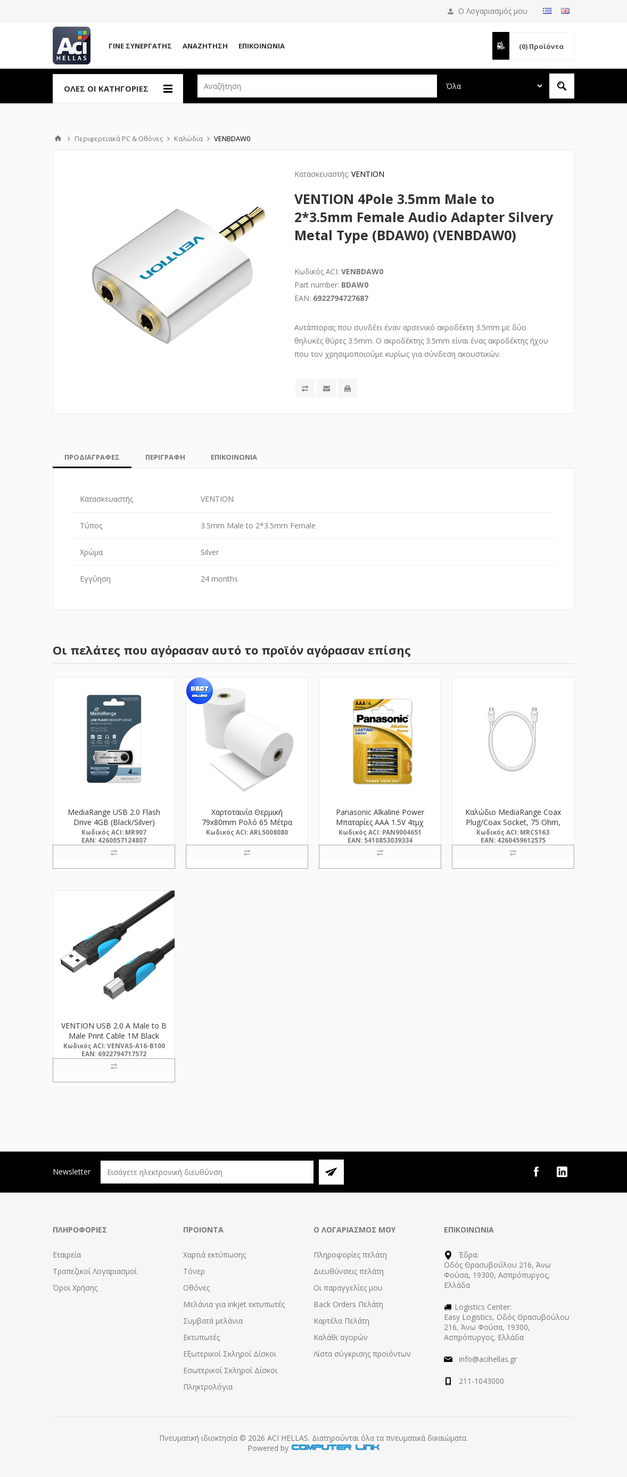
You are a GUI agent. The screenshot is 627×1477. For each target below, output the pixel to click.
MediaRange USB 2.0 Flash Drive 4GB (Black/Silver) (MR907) (114, 822)
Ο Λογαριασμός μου (492, 11)
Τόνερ (194, 1271)
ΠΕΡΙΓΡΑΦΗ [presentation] (165, 457)
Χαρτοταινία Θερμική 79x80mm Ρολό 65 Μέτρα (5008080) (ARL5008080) (247, 822)
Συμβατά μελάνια (213, 1321)
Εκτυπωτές (201, 1337)
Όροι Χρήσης (75, 1288)
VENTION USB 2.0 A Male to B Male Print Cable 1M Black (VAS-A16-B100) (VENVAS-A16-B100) (114, 1041)
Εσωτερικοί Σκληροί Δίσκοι (230, 1370)
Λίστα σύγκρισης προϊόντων (362, 1354)
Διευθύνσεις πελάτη (349, 1271)
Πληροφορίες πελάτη (350, 1255)
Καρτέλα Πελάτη (341, 1321)
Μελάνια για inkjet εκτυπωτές (234, 1304)
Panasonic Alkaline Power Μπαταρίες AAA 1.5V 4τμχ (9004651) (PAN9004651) (380, 822)
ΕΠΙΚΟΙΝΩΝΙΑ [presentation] (234, 457)
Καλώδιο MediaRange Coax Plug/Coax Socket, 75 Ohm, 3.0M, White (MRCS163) (513, 822)
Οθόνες (196, 1288)
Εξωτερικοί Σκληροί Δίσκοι (229, 1354)
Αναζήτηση (205, 46)
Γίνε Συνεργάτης (140, 46)
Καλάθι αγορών (341, 1337)
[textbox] (317, 86)
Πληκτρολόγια (208, 1387)
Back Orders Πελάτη (348, 1304)
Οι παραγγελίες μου (348, 1288)
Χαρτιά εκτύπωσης (214, 1255)
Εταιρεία (67, 1255)
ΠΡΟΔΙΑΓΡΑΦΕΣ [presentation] (92, 457)
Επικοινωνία (261, 46)
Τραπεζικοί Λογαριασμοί (95, 1271)
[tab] (92, 457)
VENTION (367, 174)
